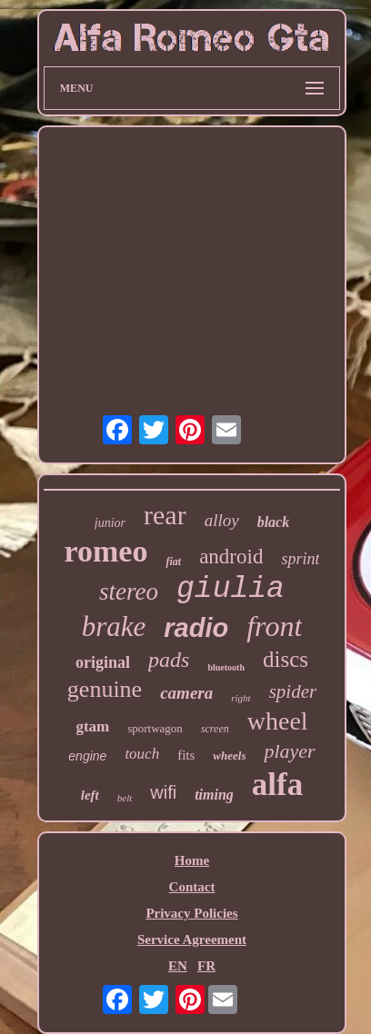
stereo (128, 591)
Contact (192, 887)
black (273, 522)
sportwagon (155, 728)
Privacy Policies (191, 913)
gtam (92, 726)
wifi (163, 792)
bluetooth (226, 667)
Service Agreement (191, 939)
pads (168, 659)
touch (142, 753)
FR (206, 966)
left (90, 795)
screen (215, 728)
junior (110, 523)
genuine (104, 689)
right (240, 697)
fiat (173, 561)
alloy (222, 520)
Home (192, 860)
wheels (229, 755)
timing (214, 794)
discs (285, 659)
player (289, 751)
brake (114, 626)
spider (293, 691)
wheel (277, 721)
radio (196, 627)
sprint (300, 559)
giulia (230, 589)
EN (177, 966)
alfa (277, 784)
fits (186, 755)
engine (87, 756)
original (102, 662)
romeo (106, 551)
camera (186, 692)
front (274, 626)
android (231, 556)
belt (125, 797)
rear (165, 515)
